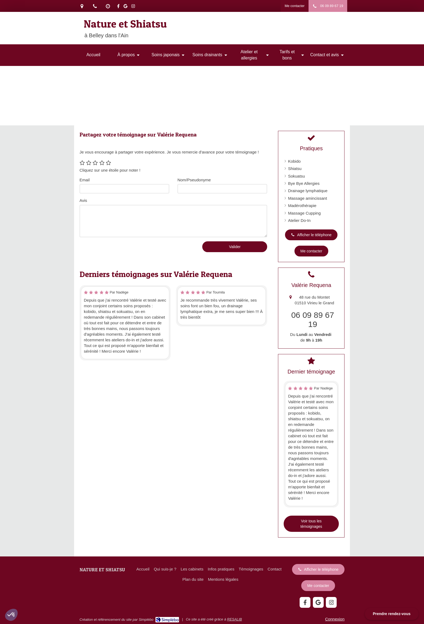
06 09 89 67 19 (312, 320)
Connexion (335, 619)
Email (85, 180)
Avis (83, 200)
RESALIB (234, 619)
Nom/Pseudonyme (194, 180)
